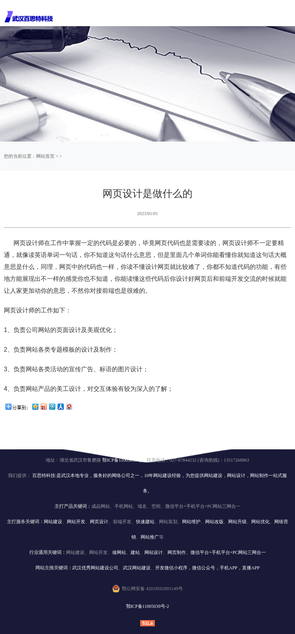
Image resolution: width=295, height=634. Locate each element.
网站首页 (45, 156)
